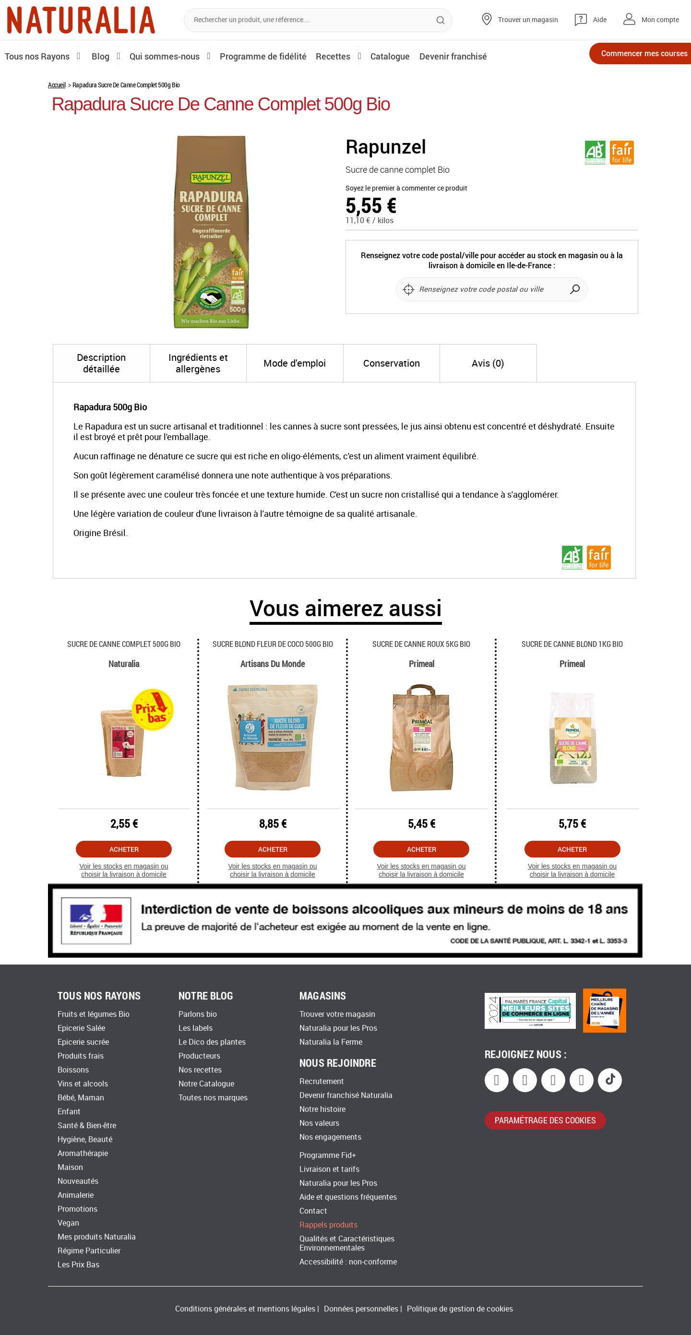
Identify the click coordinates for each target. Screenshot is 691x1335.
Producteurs (199, 1056)
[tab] (101, 363)
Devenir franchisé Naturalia (346, 1095)
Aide (600, 20)
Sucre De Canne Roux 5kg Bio (421, 644)
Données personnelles (361, 1308)
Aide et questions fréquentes (348, 1197)
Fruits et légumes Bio (94, 1014)
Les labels (196, 1028)
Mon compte (660, 20)
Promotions (77, 1209)
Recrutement (321, 1081)
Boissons (73, 1069)
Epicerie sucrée (83, 1042)
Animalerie (76, 1195)
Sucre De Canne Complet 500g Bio (123, 644)
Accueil (56, 84)
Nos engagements (330, 1137)
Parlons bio (198, 1014)
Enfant (69, 1111)
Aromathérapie (83, 1153)
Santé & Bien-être (87, 1125)
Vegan (68, 1223)
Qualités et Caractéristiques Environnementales (346, 1243)
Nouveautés (78, 1181)
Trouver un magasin (528, 20)
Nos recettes (200, 1069)
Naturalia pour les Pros (338, 1028)
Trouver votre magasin (337, 1014)
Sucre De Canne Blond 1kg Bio (572, 644)
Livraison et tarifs (329, 1169)
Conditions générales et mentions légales (245, 1308)
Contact (313, 1211)
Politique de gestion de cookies (460, 1308)
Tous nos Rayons (39, 55)
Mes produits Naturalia (97, 1236)
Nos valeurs (319, 1123)
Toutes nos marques (213, 1097)
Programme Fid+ (327, 1155)
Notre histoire (322, 1109)
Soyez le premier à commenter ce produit (406, 188)
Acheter (124, 849)
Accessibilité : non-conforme (348, 1261)
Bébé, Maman (81, 1097)
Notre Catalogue (206, 1083)
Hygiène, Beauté (85, 1139)
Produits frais (81, 1056)
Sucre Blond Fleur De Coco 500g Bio (273, 644)
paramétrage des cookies (545, 1120)
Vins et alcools (83, 1083)
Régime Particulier (89, 1250)
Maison (70, 1167)
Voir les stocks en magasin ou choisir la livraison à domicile (123, 870)
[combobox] (318, 20)
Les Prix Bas (78, 1264)
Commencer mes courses (628, 56)
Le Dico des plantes (212, 1042)
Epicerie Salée (81, 1028)
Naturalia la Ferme (330, 1042)
